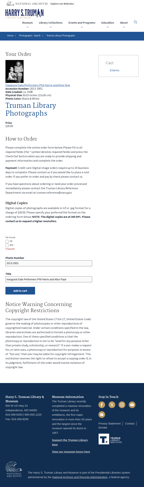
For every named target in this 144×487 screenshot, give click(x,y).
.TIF (11, 241)
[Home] (24, 14)
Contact (130, 423)
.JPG (11, 245)
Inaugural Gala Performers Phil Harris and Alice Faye (37, 85)
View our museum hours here (71, 451)
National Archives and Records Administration (80, 477)
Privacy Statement (109, 423)
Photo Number (14, 257)
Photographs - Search (29, 35)
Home (10, 35)
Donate (102, 427)
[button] (135, 22)
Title (8, 273)
